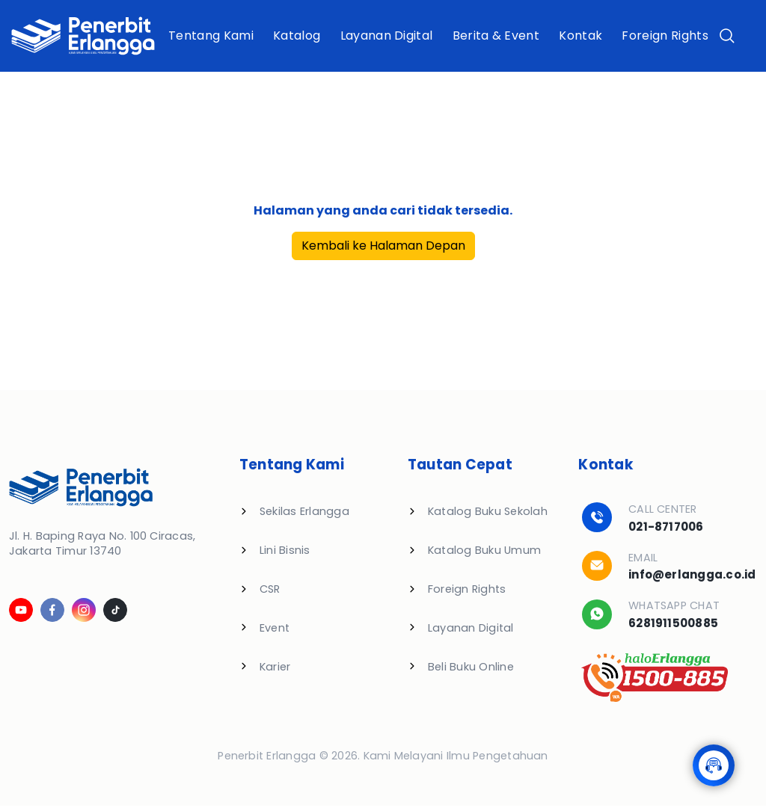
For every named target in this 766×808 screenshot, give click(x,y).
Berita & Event (496, 35)
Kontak (580, 35)
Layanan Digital (386, 35)
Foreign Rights (665, 35)
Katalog (296, 35)
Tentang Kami (211, 35)
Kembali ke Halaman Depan (383, 245)
